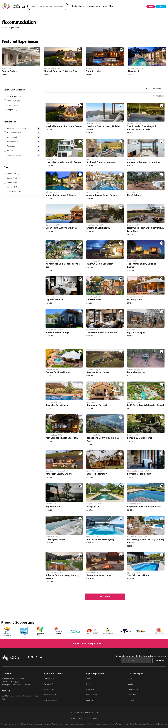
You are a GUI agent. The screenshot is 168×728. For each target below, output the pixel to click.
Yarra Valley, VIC (50, 695)
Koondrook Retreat (96, 405)
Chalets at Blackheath (98, 227)
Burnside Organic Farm (139, 473)
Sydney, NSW (49, 678)
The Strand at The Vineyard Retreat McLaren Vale (141, 128)
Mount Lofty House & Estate (61, 195)
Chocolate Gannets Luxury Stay (143, 162)
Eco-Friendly (14, 96)
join (151, 6)
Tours (88, 684)
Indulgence (90, 700)
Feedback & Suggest (11, 681)
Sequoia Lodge (93, 71)
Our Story (6, 696)
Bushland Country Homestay (101, 162)
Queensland (12, 137)
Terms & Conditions (24, 696)
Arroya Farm (92, 506)
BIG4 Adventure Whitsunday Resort (145, 405)
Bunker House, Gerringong (100, 539)
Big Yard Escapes (136, 332)
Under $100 (13, 178)
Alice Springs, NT (50, 700)
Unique (12, 109)
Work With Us (133, 689)
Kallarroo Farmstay (96, 473)
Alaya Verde (134, 71)
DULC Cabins (134, 195)
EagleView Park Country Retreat (144, 506)
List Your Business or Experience (84, 643)
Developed (84, 718)
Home (4, 27)
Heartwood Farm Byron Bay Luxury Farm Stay (145, 229)
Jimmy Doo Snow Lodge (98, 575)
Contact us (132, 695)
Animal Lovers (91, 695)
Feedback (131, 700)
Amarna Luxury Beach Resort (101, 195)
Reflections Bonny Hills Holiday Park (102, 439)
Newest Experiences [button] (154, 88)
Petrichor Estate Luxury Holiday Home (103, 128)
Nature (88, 678)
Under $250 (13, 186)
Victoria (10, 150)
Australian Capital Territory (18, 128)
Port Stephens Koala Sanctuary (62, 437)
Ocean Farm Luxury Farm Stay (61, 227)
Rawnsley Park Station (57, 405)
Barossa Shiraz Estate (97, 372)
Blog (111, 6)
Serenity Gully (134, 299)
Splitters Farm (93, 299)
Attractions (90, 689)
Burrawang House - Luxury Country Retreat (145, 541)
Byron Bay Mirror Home (139, 437)
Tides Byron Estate (56, 539)
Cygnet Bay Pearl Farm (58, 372)
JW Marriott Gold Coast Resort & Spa (63, 265)
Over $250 (14, 191)
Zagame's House (54, 299)
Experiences (93, 6)
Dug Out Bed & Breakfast (99, 263)
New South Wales (14, 132)
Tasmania (11, 146)
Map (104, 6)
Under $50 (13, 173)
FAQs (130, 678)
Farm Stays (13, 100)
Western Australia (14, 155)
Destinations (77, 6)
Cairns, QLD (48, 684)
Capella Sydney (9, 71)
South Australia (13, 141)
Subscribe (159, 660)
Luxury (12, 105)
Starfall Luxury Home (138, 575)
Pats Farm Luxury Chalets (59, 473)
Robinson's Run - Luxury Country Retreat (63, 577)
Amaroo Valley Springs (57, 332)
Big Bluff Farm (53, 506)
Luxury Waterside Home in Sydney (63, 162)
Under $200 (13, 182)
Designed (74, 718)
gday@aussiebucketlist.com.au (16, 684)
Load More (105, 596)
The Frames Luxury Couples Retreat (141, 265)
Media (130, 684)
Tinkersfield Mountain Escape (101, 332)
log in (161, 6)
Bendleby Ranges (136, 372)
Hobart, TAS (49, 689)
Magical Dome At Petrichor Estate (62, 71)
